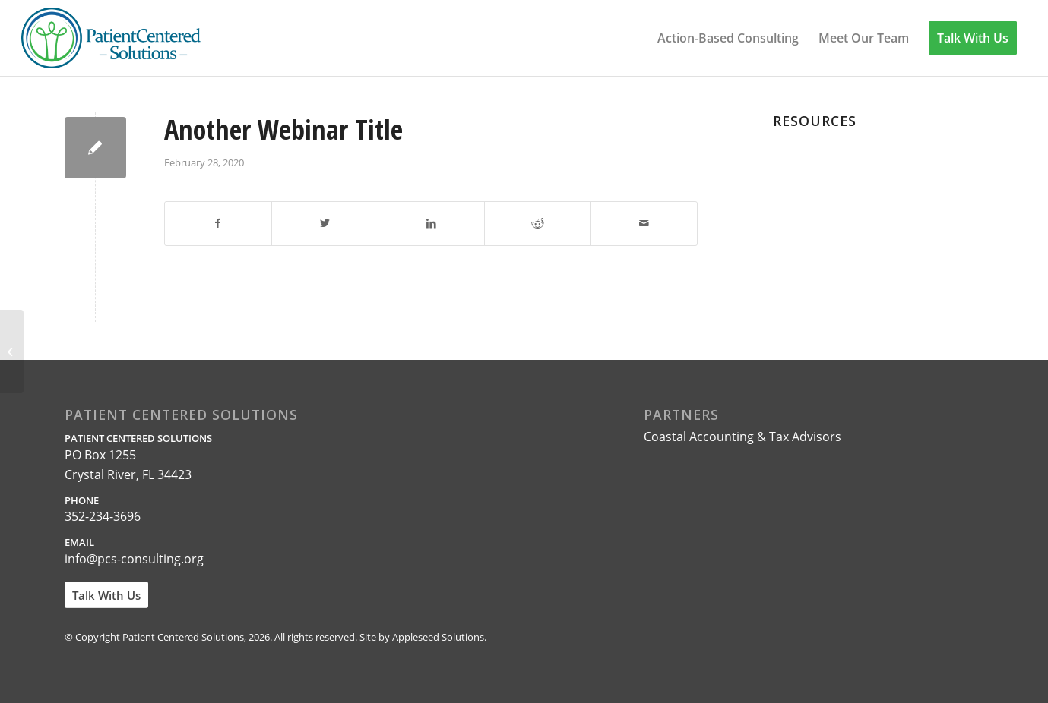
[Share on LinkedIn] (431, 223)
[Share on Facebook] (218, 223)
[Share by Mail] (644, 223)
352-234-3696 (103, 516)
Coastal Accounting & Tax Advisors (742, 436)
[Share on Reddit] (537, 223)
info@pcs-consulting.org (134, 558)
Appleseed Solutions (438, 637)
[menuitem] (728, 38)
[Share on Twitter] (325, 223)
